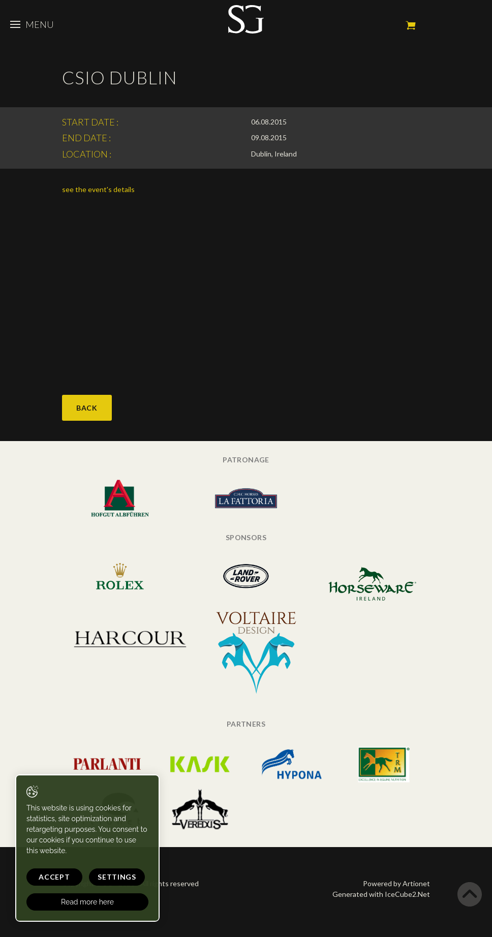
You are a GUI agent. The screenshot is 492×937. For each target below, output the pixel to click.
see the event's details (98, 189)
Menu (32, 24)
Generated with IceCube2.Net (381, 894)
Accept (54, 876)
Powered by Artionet (396, 883)
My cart (411, 25)
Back (87, 407)
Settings (117, 876)
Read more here (87, 902)
